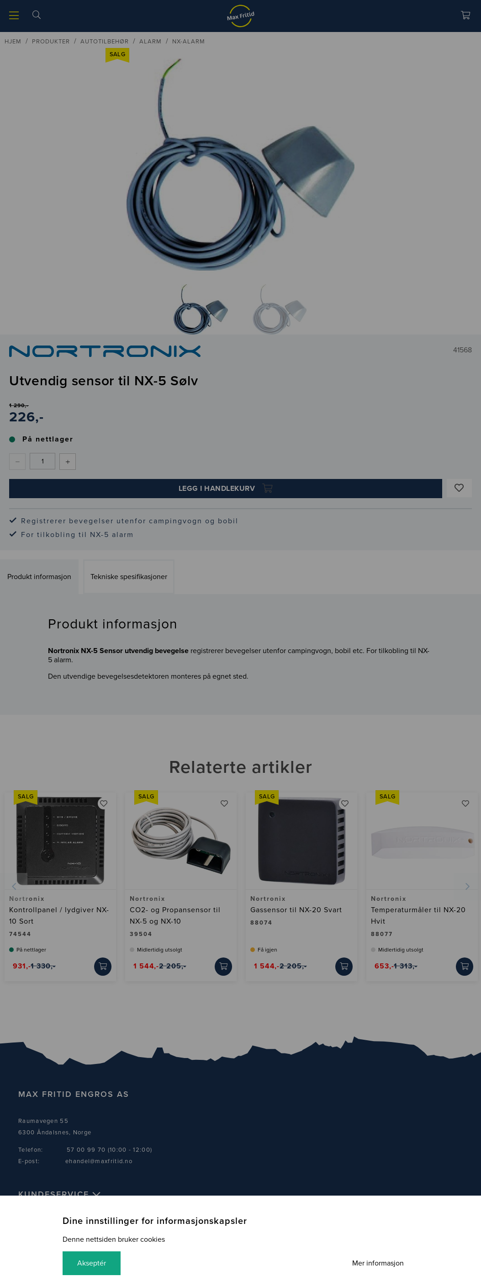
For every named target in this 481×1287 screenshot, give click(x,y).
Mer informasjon (378, 1263)
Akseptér (91, 1263)
